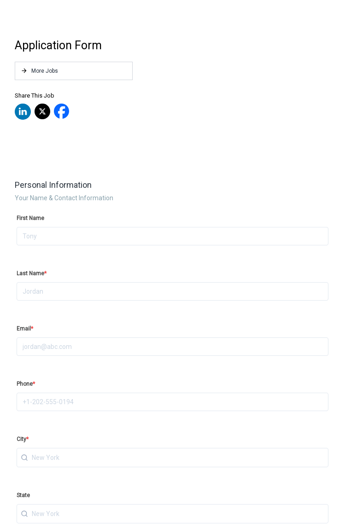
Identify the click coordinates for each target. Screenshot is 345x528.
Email (25, 328)
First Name (30, 218)
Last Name (32, 273)
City (23, 439)
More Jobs (39, 70)
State (23, 495)
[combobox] (172, 457)
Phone (26, 384)
